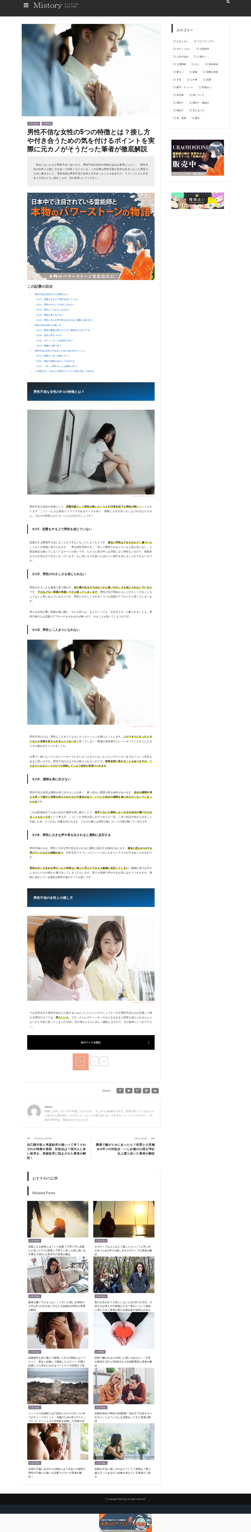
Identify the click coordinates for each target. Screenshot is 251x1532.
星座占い (207, 87)
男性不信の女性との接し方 (48, 325)
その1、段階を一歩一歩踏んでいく (53, 355)
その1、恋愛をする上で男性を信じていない (57, 299)
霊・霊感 (181, 118)
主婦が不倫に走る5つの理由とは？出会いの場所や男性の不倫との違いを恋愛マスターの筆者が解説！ (57, 1472)
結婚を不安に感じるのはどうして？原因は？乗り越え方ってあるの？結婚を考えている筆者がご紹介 (123, 1472)
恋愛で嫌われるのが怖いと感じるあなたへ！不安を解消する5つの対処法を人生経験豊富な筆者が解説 (123, 1361)
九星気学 (204, 49)
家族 (195, 72)
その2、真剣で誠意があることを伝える (55, 361)
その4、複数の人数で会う (48, 345)
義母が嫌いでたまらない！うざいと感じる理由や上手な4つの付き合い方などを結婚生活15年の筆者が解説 (56, 1306)
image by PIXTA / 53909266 (143, 726)
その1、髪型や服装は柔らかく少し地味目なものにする (63, 330)
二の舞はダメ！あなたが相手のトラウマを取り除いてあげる (64, 371)
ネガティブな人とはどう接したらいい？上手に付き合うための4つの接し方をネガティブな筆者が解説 (123, 1250)
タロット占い (184, 49)
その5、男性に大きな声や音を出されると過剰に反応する (64, 320)
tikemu (48, 1106)
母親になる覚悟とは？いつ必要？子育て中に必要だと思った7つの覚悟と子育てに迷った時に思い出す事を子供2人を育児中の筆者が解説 (57, 1250)
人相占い (202, 56)
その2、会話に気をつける (48, 335)
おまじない (182, 41)
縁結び (180, 110)
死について (198, 95)
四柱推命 (213, 64)
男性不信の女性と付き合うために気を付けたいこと (60, 350)
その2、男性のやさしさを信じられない (55, 304)
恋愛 (208, 79)
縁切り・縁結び (201, 102)
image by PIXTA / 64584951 (143, 496)
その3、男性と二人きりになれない (53, 309)
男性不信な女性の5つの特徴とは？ (52, 294)
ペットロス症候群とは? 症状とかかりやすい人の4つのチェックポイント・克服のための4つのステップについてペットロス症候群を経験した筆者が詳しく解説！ (57, 1419)
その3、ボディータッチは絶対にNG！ (54, 340)
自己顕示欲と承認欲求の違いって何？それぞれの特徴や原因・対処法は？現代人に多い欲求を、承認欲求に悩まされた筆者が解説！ (56, 1151)
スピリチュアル (205, 41)
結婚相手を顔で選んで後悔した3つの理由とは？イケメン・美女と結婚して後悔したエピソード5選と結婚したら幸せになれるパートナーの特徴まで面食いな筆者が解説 (57, 1363)
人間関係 (47, 123)
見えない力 (198, 110)
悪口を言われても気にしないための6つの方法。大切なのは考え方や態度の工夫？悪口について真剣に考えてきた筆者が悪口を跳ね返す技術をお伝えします (123, 1307)
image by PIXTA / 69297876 (143, 1002)
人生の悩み (34, 123)
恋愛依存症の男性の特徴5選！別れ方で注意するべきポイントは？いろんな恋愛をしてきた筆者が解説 (123, 1417)
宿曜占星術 (212, 72)
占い (197, 64)
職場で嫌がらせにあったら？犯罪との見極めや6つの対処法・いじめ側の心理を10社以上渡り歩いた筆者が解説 (125, 1148)
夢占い (180, 72)
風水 (197, 118)
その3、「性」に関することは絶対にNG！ (57, 366)
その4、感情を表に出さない (50, 315)
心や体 (193, 79)
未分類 (180, 95)
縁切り (180, 102)
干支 (179, 79)
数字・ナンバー (185, 87)
